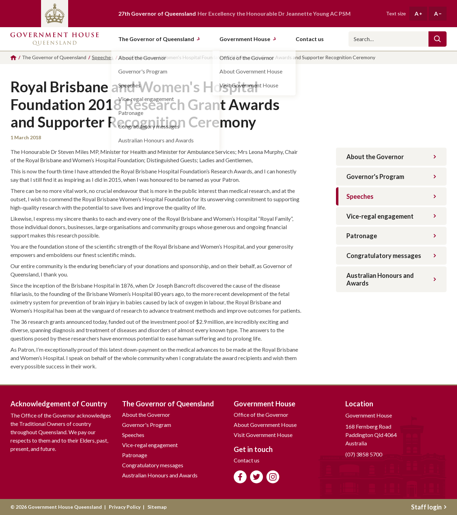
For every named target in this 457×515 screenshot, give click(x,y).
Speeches (391, 196)
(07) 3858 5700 (363, 454)
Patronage (391, 236)
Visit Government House (263, 434)
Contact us (246, 460)
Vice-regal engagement (391, 216)
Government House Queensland (54, 39)
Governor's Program (391, 176)
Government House (247, 39)
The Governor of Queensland (159, 39)
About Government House (265, 424)
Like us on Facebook (240, 477)
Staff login (429, 507)
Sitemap (157, 507)
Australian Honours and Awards (391, 279)
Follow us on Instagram (272, 477)
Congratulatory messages (391, 255)
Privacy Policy (125, 507)
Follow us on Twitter (256, 477)
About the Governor (391, 157)
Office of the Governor (261, 414)
